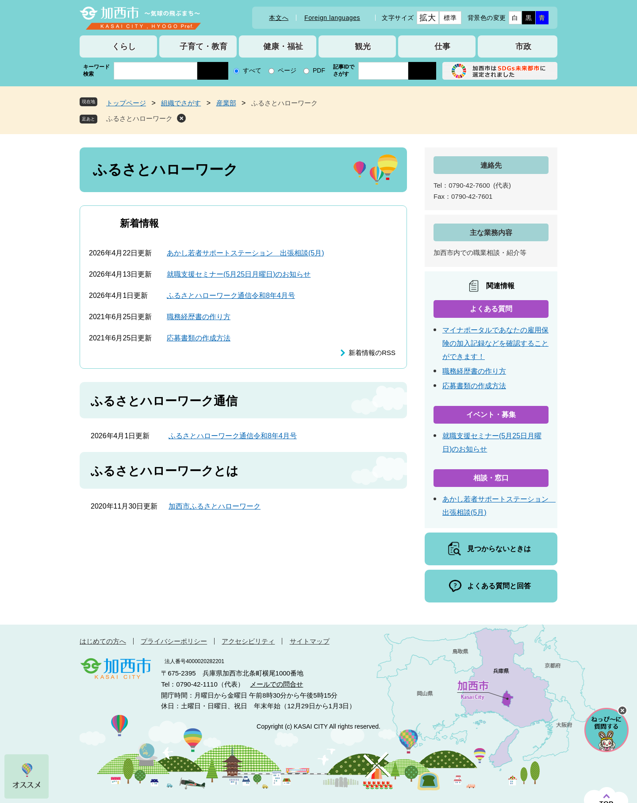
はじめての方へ (103, 641)
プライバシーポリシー (174, 641)
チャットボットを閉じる (622, 710)
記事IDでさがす (343, 70)
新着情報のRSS (372, 352)
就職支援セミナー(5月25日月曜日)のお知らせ (239, 274)
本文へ (278, 18)
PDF (319, 70)
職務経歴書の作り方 (198, 316)
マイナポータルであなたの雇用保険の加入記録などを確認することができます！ (495, 343)
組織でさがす (181, 103)
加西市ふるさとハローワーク (215, 506)
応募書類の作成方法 (198, 338)
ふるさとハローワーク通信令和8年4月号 (231, 295)
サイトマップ (310, 641)
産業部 (226, 103)
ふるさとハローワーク (139, 118)
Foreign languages (332, 18)
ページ (287, 70)
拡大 (427, 17)
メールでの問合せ (276, 684)
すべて (252, 70)
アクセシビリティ (248, 641)
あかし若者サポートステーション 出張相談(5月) (245, 253)
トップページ (126, 103)
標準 (450, 17)
